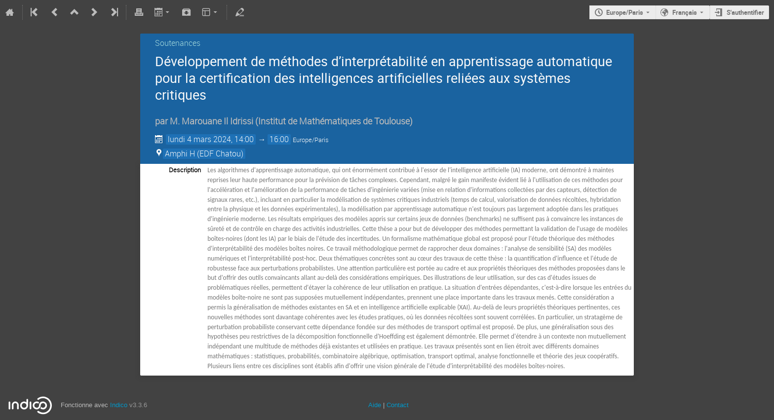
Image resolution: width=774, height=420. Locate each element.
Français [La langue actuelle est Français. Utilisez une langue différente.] (684, 12)
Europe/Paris (624, 12)
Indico (118, 405)
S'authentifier (745, 12)
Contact (398, 405)
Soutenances (177, 43)
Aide (374, 405)
